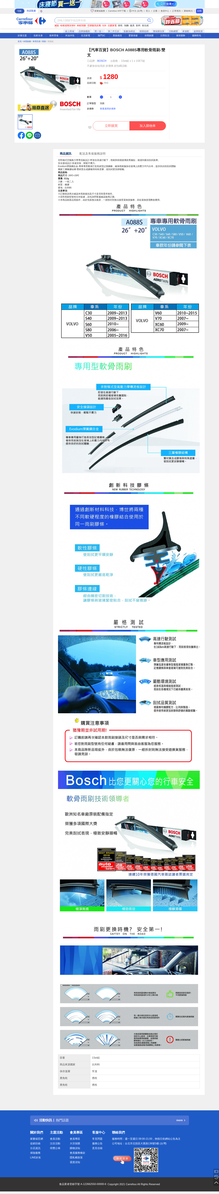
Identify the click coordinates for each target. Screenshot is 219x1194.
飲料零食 (53, 35)
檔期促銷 (144, 31)
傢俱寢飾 (180, 35)
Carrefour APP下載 (117, 11)
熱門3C (101, 35)
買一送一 (98, 31)
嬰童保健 (133, 35)
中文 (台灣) (136, 11)
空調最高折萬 (94, 25)
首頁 (20, 41)
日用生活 (164, 35)
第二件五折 (113, 31)
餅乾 (120, 25)
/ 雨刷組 (50, 41)
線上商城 (69, 31)
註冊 (155, 11)
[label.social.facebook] (21, 135)
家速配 (185, 31)
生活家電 (85, 35)
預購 (102, 103)
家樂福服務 (98, 10)
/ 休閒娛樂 (26, 41)
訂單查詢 (176, 11)
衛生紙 (145, 25)
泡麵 (126, 25)
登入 (148, 11)
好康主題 (22, 35)
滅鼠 (56, 25)
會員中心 (165, 11)
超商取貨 (198, 31)
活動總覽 (173, 31)
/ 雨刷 (43, 41)
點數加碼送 (129, 31)
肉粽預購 (81, 25)
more (180, 1120)
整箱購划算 (158, 31)
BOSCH (102, 60)
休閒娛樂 (149, 35)
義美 (132, 25)
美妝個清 (117, 35)
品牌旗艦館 (84, 31)
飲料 (138, 25)
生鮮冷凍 (38, 35)
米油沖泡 (69, 35)
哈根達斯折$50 (67, 25)
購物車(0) (188, 11)
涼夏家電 (112, 25)
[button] (37, 135)
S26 (104, 25)
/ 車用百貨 (36, 41)
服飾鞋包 (196, 35)
